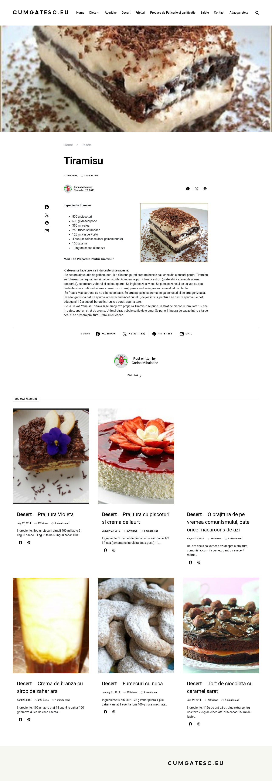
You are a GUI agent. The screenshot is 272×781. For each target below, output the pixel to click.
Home (68, 145)
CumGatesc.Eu (41, 13)
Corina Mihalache (83, 187)
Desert (86, 145)
